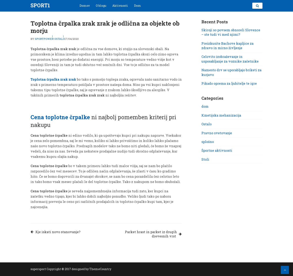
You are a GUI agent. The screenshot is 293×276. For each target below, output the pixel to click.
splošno (207, 142)
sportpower (44, 39)
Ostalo (59, 39)
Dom (137, 6)
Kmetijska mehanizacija (221, 115)
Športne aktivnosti (216, 150)
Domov (85, 6)
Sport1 (40, 5)
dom (205, 106)
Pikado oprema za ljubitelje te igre (229, 83)
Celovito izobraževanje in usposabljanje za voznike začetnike (230, 58)
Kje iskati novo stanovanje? (57, 232)
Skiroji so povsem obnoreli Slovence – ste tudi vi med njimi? (230, 32)
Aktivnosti (120, 6)
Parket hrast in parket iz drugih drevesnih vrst (151, 234)
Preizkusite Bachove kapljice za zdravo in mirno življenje (227, 45)
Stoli (205, 159)
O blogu (101, 6)
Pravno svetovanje (216, 133)
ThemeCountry (100, 269)
